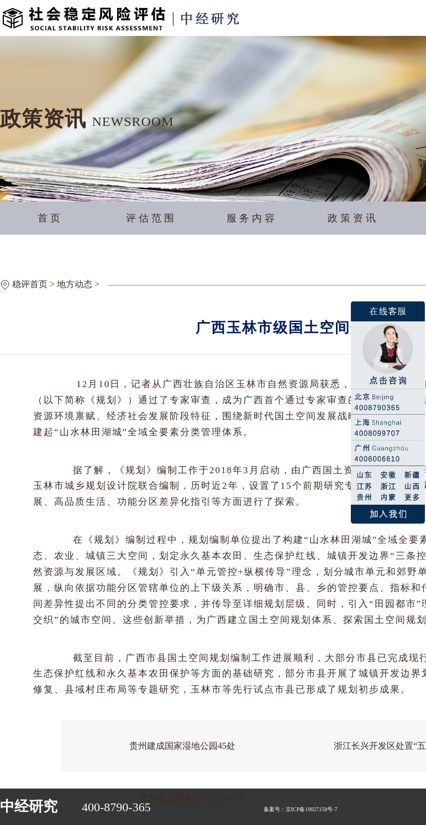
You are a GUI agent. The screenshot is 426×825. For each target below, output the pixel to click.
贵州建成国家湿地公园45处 (182, 745)
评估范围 (151, 218)
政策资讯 (353, 218)
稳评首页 (30, 284)
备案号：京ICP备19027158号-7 (301, 809)
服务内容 (252, 218)
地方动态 (74, 284)
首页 (50, 218)
